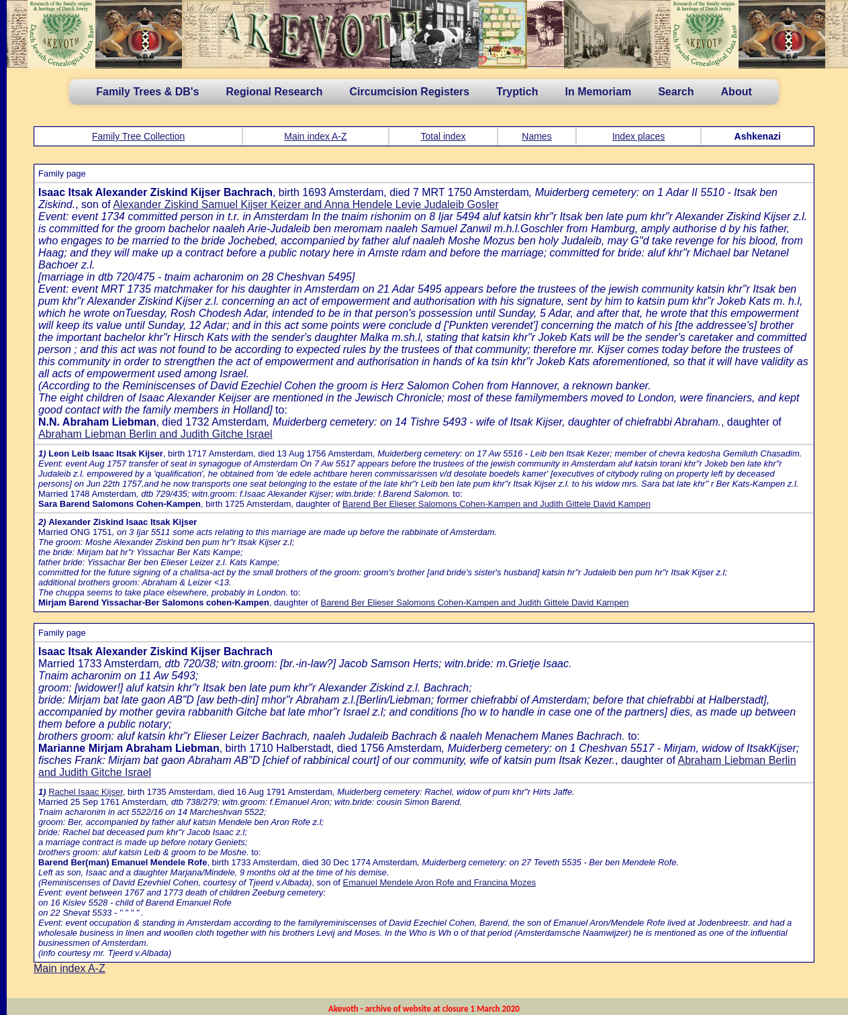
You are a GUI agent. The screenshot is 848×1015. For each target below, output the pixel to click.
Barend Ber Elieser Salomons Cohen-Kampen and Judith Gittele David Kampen (496, 504)
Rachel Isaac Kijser (85, 792)
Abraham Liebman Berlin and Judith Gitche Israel (155, 434)
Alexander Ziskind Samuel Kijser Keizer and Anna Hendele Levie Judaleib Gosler (306, 204)
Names (536, 136)
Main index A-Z (315, 136)
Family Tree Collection (138, 136)
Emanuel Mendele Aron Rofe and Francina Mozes (439, 882)
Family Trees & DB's (147, 91)
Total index (443, 136)
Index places (638, 136)
